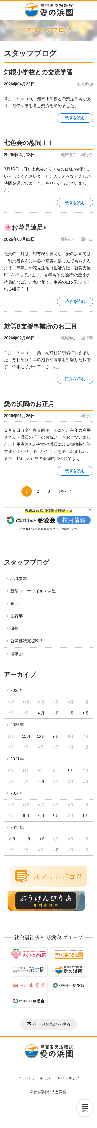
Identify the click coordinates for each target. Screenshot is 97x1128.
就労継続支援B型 (26, 641)
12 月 (11, 839)
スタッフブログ (26, 562)
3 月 (56, 713)
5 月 (26, 815)
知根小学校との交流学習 (38, 72)
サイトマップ (68, 1078)
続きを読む (75, 118)
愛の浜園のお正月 (29, 404)
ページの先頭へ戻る (51, 1024)
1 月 (85, 713)
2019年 (17, 827)
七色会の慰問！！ (29, 142)
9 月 (56, 736)
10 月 (41, 736)
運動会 (16, 653)
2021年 (17, 759)
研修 (14, 628)
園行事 (87, 154)
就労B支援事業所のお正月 (40, 326)
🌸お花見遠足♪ (25, 227)
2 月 (71, 713)
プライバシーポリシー (36, 1078)
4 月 (41, 713)
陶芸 (14, 603)
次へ (63, 491)
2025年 (17, 725)
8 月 (71, 771)
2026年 (17, 690)
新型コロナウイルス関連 (33, 591)
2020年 (17, 793)
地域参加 (85, 84)
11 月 (26, 736)
